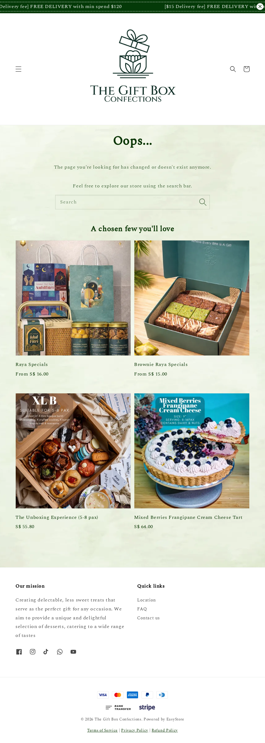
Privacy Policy (134, 730)
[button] (18, 69)
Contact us (148, 618)
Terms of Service (102, 730)
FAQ (142, 609)
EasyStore (175, 719)
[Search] (203, 202)
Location (146, 600)
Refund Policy (165, 730)
